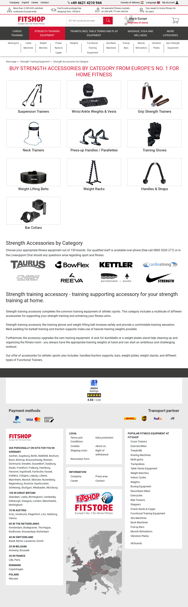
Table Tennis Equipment (144, 471)
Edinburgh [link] (15, 503)
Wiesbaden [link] (39, 490)
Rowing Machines (141, 457)
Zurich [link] (40, 543)
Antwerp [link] (14, 553)
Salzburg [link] (52, 516)
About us (100, 448)
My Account (170, 2)
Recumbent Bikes (140, 493)
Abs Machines (139, 520)
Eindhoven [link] (15, 534)
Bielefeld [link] (43, 458)
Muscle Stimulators (141, 534)
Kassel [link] (48, 474)
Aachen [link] (13, 458)
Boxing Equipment (141, 489)
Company (14, 2)
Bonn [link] (12, 462)
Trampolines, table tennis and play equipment (94, 35)
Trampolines (137, 466)
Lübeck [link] (43, 478)
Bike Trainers (138, 502)
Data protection (104, 440)
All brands (136, 546)
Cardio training (17, 35)
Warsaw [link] (13, 581)
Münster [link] (36, 482)
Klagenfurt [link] (34, 516)
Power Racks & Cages (143, 511)
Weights (135, 484)
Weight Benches (140, 475)
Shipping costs (78, 453)
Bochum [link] (54, 458)
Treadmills (136, 453)
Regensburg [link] (16, 486)
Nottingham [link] (16, 507)
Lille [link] (11, 562)
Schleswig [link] (14, 490)
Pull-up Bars (137, 529)
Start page (11, 64)
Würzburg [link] (52, 490)
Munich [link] (26, 482)
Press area (101, 479)
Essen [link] (12, 470)
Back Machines (139, 525)
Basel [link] (12, 543)
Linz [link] (43, 516)
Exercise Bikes (139, 448)
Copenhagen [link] (16, 571)
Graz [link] (11, 516)
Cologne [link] (23, 478)
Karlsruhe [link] (37, 474)
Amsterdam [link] (15, 530)
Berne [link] (19, 543)
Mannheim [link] (15, 482)
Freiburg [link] (33, 470)
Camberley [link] (50, 499)
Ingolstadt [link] (25, 474)
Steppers (136, 507)
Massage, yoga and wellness (140, 35)
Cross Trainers (139, 444)
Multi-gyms (137, 462)
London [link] (37, 503)
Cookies (74, 448)
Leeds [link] (24, 499)
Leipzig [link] (34, 478)
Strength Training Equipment (47, 35)
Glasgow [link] (27, 503)
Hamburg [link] (44, 470)
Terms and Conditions (76, 442)
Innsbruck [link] (21, 516)
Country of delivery (132, 2)
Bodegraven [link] (30, 530)
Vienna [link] (13, 520)
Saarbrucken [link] (41, 486)
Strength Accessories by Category (70, 64)
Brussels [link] (24, 553)
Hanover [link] (13, 474)
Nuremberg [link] (48, 482)
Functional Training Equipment (148, 516)
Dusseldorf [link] (38, 466)
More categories (170, 35)
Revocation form (79, 461)
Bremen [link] (47, 462)
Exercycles (136, 498)
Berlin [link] (34, 458)
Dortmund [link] (14, 466)
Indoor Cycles (138, 480)
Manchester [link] (49, 503)
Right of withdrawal (101, 455)
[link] (17, 422)
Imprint (25, 2)
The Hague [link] (44, 530)
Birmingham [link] (36, 499)
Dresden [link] (26, 466)
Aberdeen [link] (14, 499)
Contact (45, 2)
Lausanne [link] (29, 543)
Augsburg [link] (24, 458)
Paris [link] (17, 562)
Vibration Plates (140, 538)
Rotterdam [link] (43, 534)
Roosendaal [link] (28, 534)
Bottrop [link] (20, 462)
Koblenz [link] (13, 478)
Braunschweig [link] (34, 462)
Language (153, 2)
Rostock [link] (28, 486)
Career (34, 2)
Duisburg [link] (50, 466)
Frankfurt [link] (22, 470)
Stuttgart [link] (26, 490)
